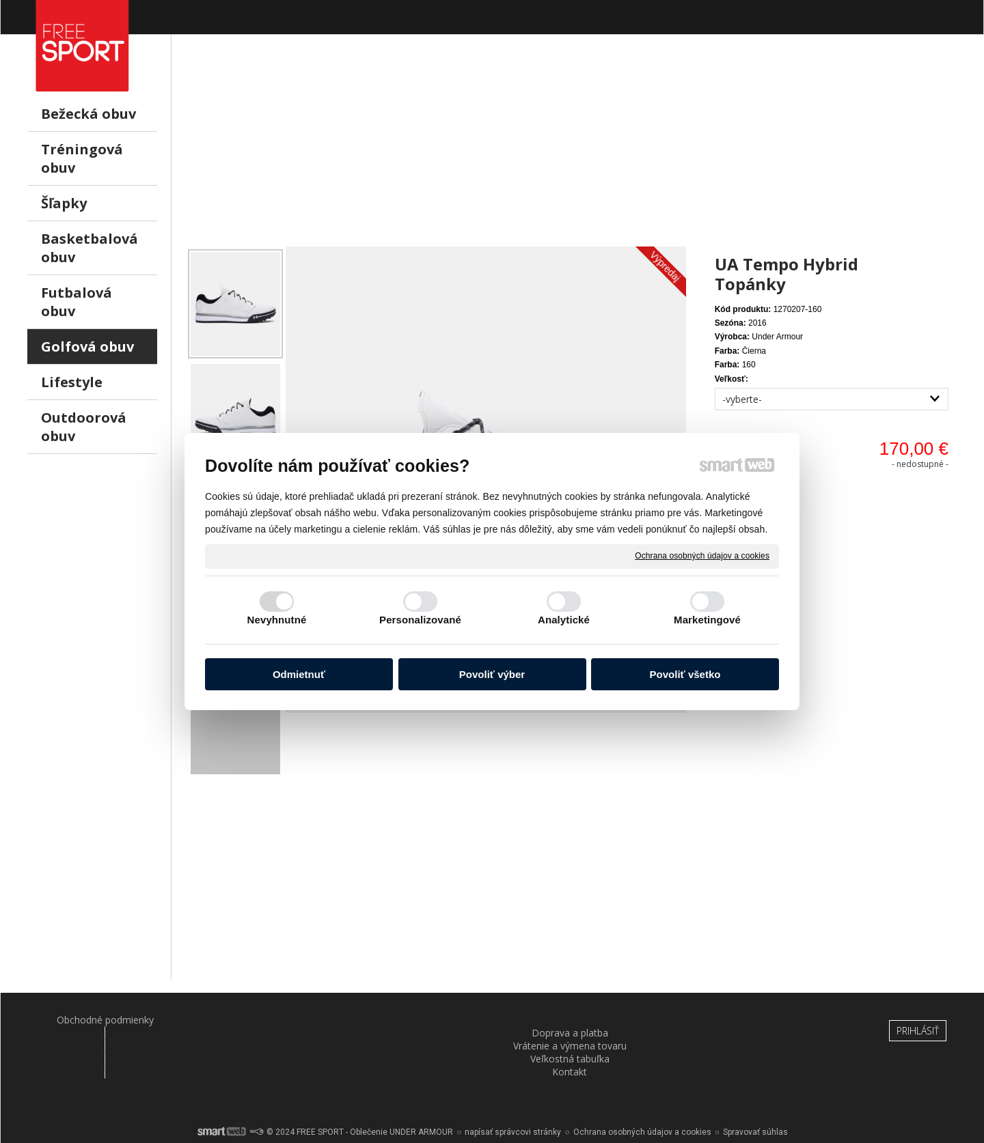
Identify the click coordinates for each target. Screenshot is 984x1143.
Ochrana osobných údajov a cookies (702, 556)
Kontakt (729, 1019)
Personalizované (420, 619)
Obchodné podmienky (96, 1019)
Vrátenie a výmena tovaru (413, 1019)
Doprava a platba (255, 1019)
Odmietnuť (299, 674)
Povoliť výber (492, 674)
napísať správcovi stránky (513, 1095)
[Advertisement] (571, 150)
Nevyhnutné (277, 619)
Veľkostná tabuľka (571, 1019)
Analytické (564, 619)
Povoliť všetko (685, 674)
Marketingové (707, 619)
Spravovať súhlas (755, 1095)
